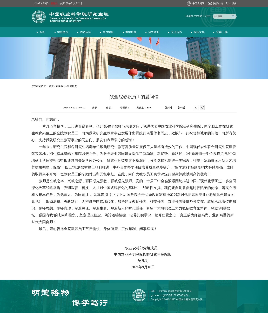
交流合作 (175, 32)
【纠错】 (181, 107)
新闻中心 (60, 86)
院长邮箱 (218, 3)
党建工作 (220, 32)
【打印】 (168, 107)
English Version (194, 16)
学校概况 (61, 32)
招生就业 (152, 32)
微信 (234, 3)
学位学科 (107, 32)
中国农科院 (198, 3)
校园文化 (198, 32)
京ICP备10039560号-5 (175, 295)
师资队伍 (84, 32)
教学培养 (129, 32)
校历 (207, 16)
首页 (41, 32)
